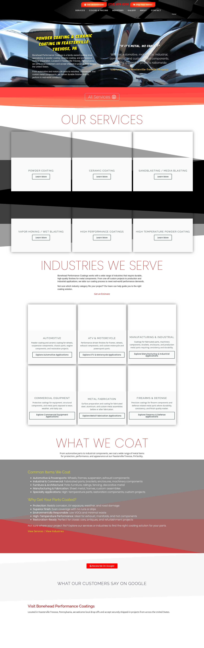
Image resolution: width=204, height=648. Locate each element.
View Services (35, 526)
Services (80, 10)
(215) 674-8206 (118, 4)
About (143, 10)
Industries (118, 10)
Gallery (132, 10)
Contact (156, 10)
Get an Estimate (102, 291)
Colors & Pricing (98, 10)
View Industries (55, 526)
